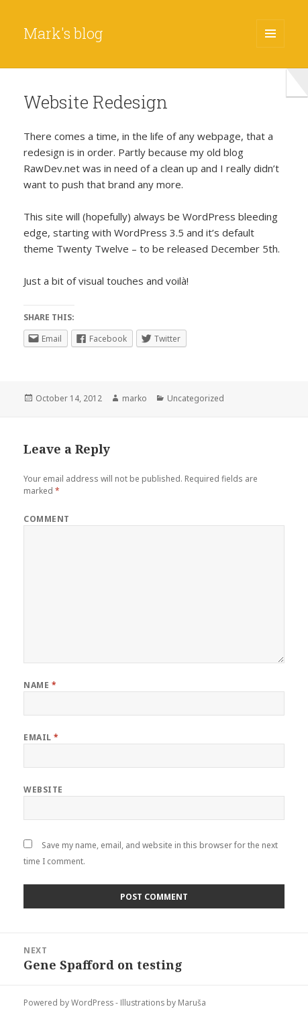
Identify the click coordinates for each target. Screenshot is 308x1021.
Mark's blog (63, 33)
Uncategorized (195, 398)
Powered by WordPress (68, 1002)
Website (42, 789)
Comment (46, 519)
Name (39, 685)
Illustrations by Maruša (163, 1002)
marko (134, 398)
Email (40, 737)
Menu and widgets (271, 47)
